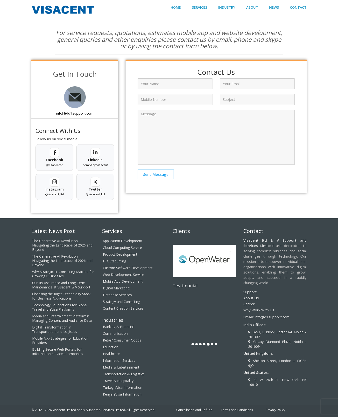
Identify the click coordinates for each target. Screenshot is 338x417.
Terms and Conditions (237, 410)
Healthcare (111, 353)
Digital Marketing (116, 288)
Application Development (122, 241)
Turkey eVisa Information (122, 387)
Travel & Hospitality (118, 380)
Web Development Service (123, 274)
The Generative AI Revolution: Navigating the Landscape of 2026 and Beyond (62, 245)
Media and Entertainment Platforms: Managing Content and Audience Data (62, 318)
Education (110, 347)
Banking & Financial (118, 326)
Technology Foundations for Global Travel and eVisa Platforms (59, 307)
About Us (251, 297)
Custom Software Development (128, 268)
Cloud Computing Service (122, 247)
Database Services (117, 295)
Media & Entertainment (121, 367)
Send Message (156, 174)
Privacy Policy (275, 410)
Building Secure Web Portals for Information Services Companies (57, 351)
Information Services (119, 360)
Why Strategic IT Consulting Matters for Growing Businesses (63, 273)
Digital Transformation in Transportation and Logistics (54, 329)
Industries (112, 320)
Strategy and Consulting (121, 301)
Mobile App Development (123, 281)
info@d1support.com (272, 316)
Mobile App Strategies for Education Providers (60, 340)
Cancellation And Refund (194, 410)
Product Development (120, 254)
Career (249, 303)
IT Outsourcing (114, 261)
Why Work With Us (258, 310)
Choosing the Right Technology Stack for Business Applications (61, 296)
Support (250, 291)
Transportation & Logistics (124, 374)
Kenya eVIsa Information (122, 394)
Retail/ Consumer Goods (122, 340)
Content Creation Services (123, 308)
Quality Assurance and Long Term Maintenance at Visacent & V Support (61, 284)
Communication (115, 333)
